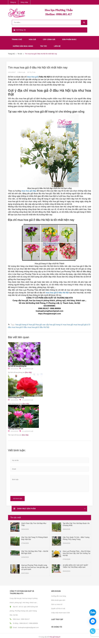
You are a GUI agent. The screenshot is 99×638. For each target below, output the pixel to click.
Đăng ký (13, 2)
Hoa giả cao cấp (42, 325)
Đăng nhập (24, 2)
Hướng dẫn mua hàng (23, 46)
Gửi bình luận (17, 498)
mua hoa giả (68, 325)
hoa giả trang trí (55, 325)
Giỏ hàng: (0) (21, 30)
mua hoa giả (32, 77)
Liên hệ (57, 46)
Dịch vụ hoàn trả (56, 604)
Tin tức (43, 46)
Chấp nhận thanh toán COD (60, 613)
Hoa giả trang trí (55, 637)
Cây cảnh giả (49, 39)
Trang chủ (17, 39)
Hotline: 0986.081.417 (58, 14)
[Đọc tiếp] (28, 372)
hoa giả (32, 325)
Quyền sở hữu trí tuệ (58, 608)
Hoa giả (32, 39)
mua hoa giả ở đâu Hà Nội (38, 327)
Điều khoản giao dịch (58, 600)
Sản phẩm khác (69, 39)
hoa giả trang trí (21, 325)
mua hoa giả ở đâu (19, 327)
